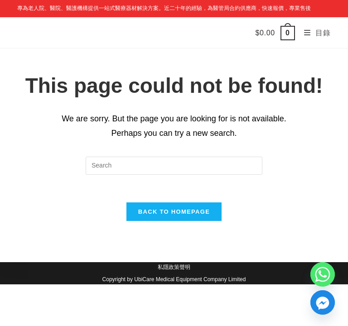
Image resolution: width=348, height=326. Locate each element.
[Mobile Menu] (314, 33)
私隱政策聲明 (174, 267)
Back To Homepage (174, 211)
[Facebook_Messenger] (322, 302)
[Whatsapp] (322, 274)
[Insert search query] (174, 166)
